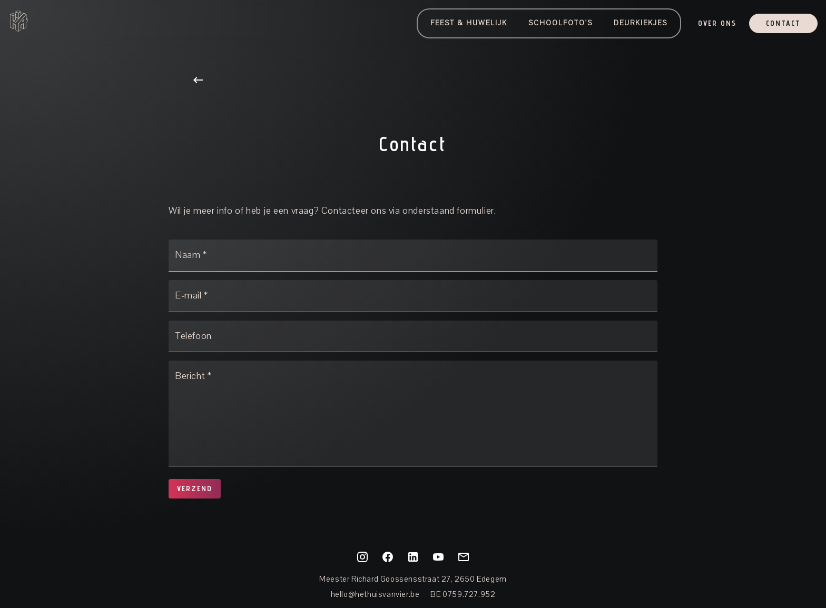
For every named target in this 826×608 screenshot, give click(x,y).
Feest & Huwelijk (468, 23)
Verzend (195, 489)
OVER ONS (717, 23)
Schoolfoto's (560, 23)
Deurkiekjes (640, 23)
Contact (783, 23)
